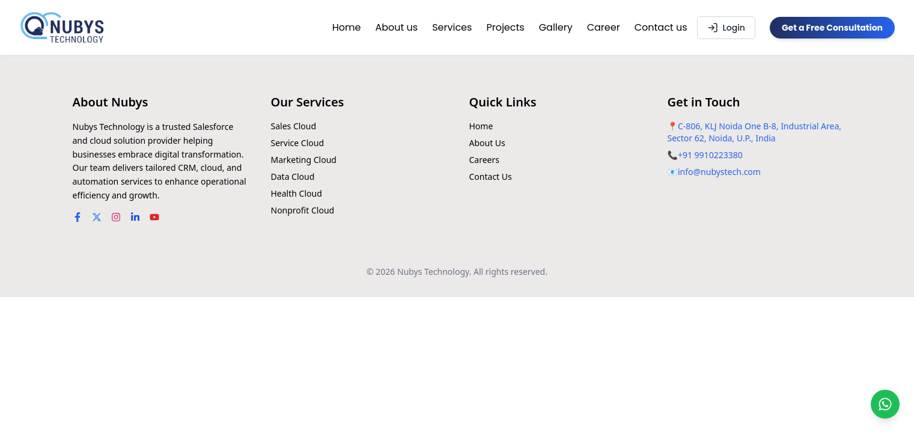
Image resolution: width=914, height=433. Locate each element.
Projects (505, 27)
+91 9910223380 (710, 155)
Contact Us (490, 176)
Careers (484, 159)
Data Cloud (293, 176)
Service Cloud (297, 143)
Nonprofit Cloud (303, 210)
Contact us (661, 27)
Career (603, 27)
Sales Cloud (294, 126)
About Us (487, 143)
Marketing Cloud (304, 159)
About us (396, 27)
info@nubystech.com (719, 171)
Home (346, 27)
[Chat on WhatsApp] (885, 404)
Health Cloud (296, 193)
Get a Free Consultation (832, 28)
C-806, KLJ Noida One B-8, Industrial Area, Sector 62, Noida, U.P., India (755, 132)
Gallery (556, 27)
